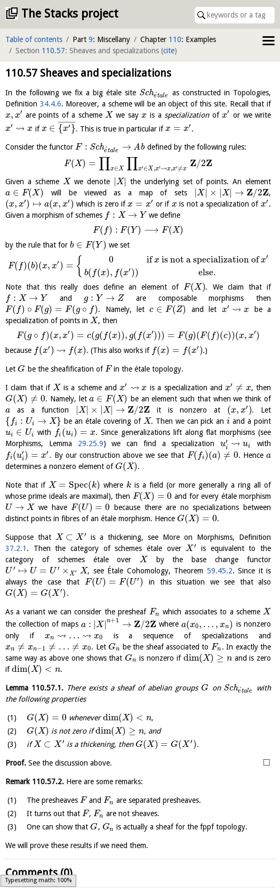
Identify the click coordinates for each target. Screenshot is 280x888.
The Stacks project (69, 13)
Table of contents (33, 39)
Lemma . (37, 675)
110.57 (53, 50)
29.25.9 (90, 443)
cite (168, 50)
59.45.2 (153, 570)
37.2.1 (16, 548)
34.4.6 (50, 104)
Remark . (34, 769)
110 (175, 39)
